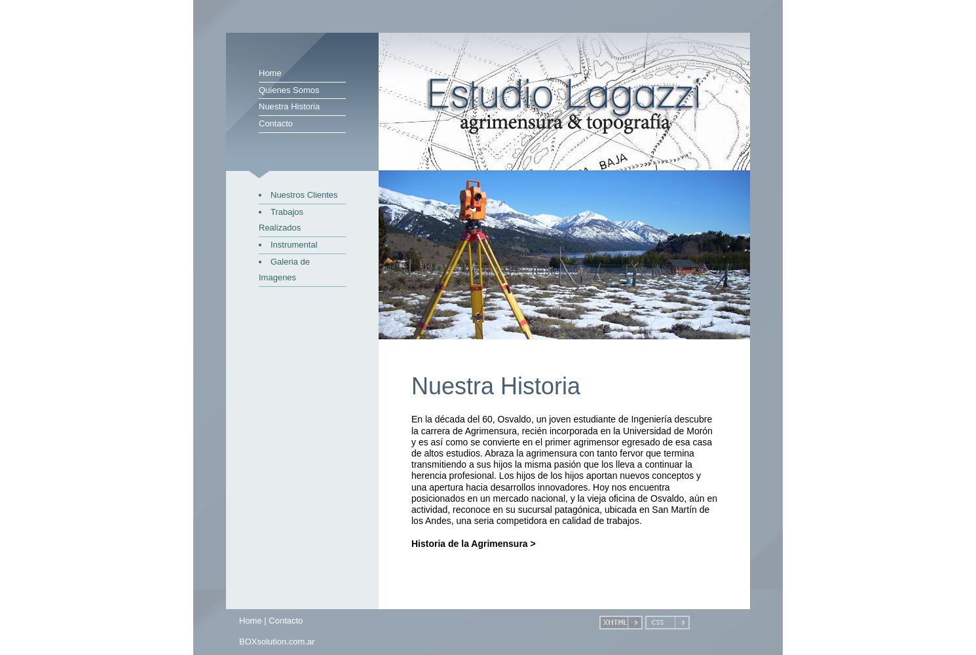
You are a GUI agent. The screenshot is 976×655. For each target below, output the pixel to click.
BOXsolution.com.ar (277, 641)
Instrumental (294, 245)
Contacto (276, 123)
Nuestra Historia (289, 106)
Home (270, 73)
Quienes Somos (289, 90)
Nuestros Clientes (304, 195)
